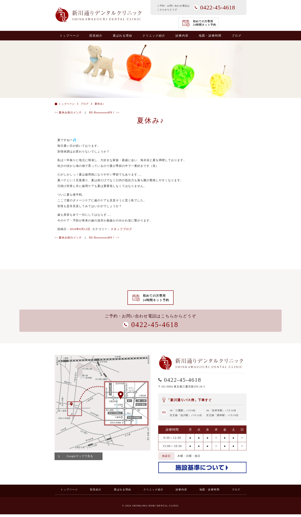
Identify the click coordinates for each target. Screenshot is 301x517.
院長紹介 (96, 35)
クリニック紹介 (153, 35)
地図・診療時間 (210, 35)
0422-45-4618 (296, 216)
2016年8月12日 (80, 229)
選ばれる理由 (122, 35)
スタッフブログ (121, 229)
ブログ (236, 35)
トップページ (69, 35)
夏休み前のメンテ (68, 112)
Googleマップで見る (80, 458)
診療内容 (182, 35)
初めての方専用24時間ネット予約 (204, 23)
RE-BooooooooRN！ (104, 112)
